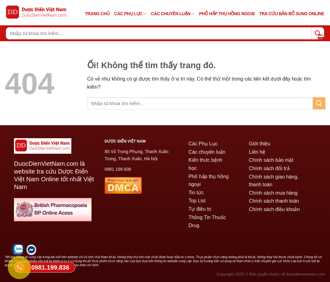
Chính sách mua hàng (273, 193)
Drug (194, 225)
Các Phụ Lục (130, 14)
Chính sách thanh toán (274, 201)
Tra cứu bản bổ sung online (291, 13)
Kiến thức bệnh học (205, 164)
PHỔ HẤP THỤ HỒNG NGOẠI (227, 13)
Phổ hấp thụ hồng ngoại (209, 180)
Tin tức (196, 192)
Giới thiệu (259, 143)
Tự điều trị (200, 209)
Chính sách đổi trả (269, 168)
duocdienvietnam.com (305, 274)
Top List (197, 200)
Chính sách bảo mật (271, 160)
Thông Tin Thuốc (207, 217)
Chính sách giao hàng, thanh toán (273, 180)
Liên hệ (257, 152)
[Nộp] (319, 103)
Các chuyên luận (172, 14)
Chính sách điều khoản (274, 209)
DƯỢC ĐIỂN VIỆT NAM (125, 141)
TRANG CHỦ (97, 13)
